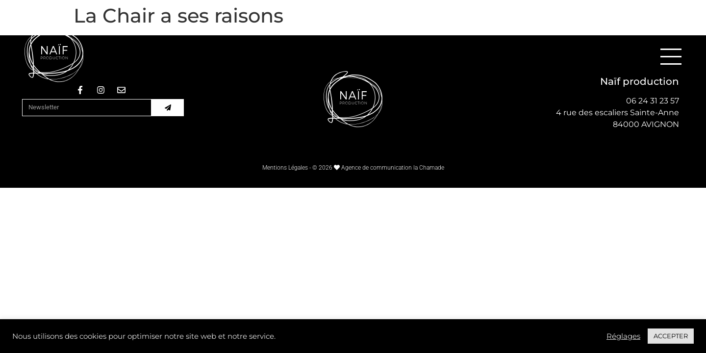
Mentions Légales (285, 167)
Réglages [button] (623, 336)
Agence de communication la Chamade (392, 167)
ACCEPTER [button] (671, 336)
